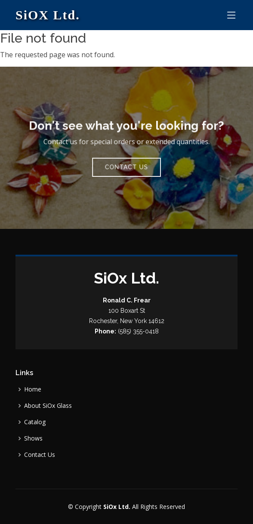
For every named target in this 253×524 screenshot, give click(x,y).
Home (32, 389)
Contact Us (126, 166)
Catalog (35, 422)
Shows (33, 438)
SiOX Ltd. (47, 15)
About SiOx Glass (48, 406)
